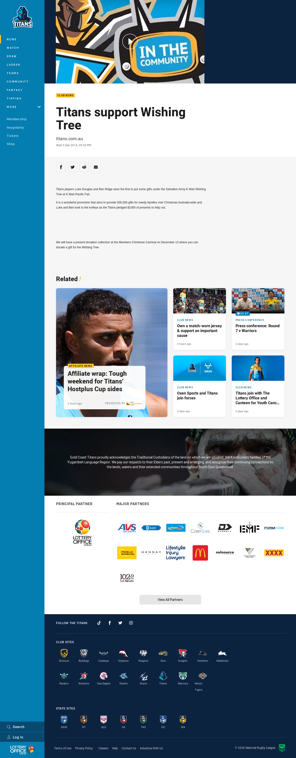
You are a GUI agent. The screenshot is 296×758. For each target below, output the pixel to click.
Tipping (14, 98)
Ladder (14, 64)
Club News (65, 95)
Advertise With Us (151, 748)
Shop (11, 144)
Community (18, 81)
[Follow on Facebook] (110, 623)
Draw (12, 56)
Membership (17, 119)
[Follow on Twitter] (120, 623)
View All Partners (170, 599)
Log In (15, 737)
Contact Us (129, 748)
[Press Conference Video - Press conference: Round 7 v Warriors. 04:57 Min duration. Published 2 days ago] (258, 319)
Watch (13, 47)
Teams (13, 73)
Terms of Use (62, 748)
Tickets (13, 135)
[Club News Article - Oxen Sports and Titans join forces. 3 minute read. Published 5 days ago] (199, 386)
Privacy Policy (84, 748)
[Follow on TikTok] (99, 623)
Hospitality (15, 127)
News (12, 39)
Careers (103, 748)
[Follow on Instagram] (131, 623)
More (24, 107)
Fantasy (15, 90)
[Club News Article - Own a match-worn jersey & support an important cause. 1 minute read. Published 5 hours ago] (199, 319)
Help (115, 748)
